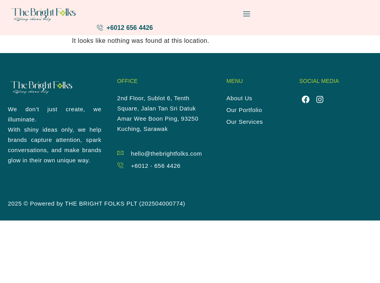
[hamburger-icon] (247, 14)
